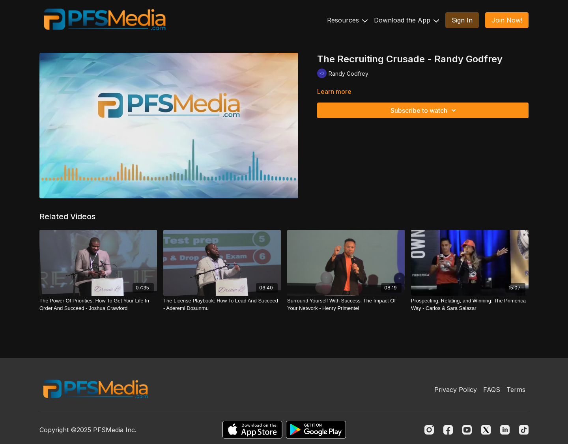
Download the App (406, 20)
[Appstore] (252, 429)
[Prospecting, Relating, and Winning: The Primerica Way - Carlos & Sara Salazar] (470, 304)
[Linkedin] (505, 430)
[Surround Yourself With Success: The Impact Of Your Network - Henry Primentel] (346, 304)
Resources (347, 20)
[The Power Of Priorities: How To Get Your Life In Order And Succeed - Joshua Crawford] (98, 304)
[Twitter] (486, 430)
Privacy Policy (455, 390)
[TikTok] (524, 430)
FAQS (491, 390)
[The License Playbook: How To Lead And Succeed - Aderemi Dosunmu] (222, 304)
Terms (515, 390)
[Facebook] (448, 430)
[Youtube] (467, 430)
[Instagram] (429, 430)
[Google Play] (316, 429)
